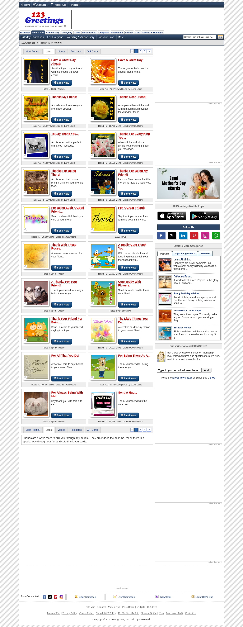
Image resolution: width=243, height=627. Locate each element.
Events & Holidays (152, 32)
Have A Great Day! (131, 60)
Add (206, 370)
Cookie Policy (86, 613)
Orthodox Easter (183, 276)
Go (220, 37)
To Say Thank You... (65, 134)
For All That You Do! (65, 355)
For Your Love (106, 37)
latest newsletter (182, 377)
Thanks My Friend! (64, 97)
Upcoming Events (185, 253)
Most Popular (33, 51)
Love (77, 32)
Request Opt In (148, 613)
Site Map (90, 606)
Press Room (128, 606)
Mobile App (60, 5)
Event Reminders (124, 596)
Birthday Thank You (32, 37)
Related (205, 253)
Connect (41, 5)
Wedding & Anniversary (80, 37)
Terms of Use (53, 613)
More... (122, 37)
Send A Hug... (127, 392)
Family (128, 32)
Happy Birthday (182, 259)
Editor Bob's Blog (202, 596)
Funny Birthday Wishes (186, 293)
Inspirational (89, 32)
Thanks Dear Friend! (132, 97)
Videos (61, 51)
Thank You (38, 32)
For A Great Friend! (131, 207)
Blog (212, 377)
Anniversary (53, 32)
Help (161, 613)
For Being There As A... (134, 355)
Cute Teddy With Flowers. (129, 283)
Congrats (103, 32)
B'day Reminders (85, 596)
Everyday (67, 32)
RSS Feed (152, 606)
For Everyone (55, 37)
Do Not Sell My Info (128, 613)
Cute (137, 32)
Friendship (117, 32)
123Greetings (28, 43)
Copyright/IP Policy (106, 613)
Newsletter (75, 5)
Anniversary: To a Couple (187, 310)
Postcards (75, 51)
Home (27, 5)
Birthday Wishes (183, 327)
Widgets (141, 606)
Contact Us (190, 613)
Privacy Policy (69, 613)
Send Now (61, 82)
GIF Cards (92, 51)
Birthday (25, 32)
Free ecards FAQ (174, 613)
